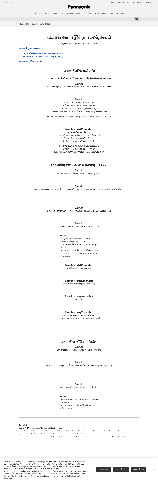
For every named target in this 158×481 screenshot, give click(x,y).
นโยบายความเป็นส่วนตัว (65, 476)
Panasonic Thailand (9, 2)
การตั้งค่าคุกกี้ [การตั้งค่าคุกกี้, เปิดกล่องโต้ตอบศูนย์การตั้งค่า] (103, 469)
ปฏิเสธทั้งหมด (121, 469)
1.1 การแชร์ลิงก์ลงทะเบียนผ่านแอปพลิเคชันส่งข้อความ (42, 54)
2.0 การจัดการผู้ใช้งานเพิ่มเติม (30, 61)
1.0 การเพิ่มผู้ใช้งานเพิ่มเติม (29, 49)
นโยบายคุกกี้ (49, 476)
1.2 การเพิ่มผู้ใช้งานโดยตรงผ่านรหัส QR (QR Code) (41, 57)
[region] (79, 469)
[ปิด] (154, 469)
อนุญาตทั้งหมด (138, 469)
